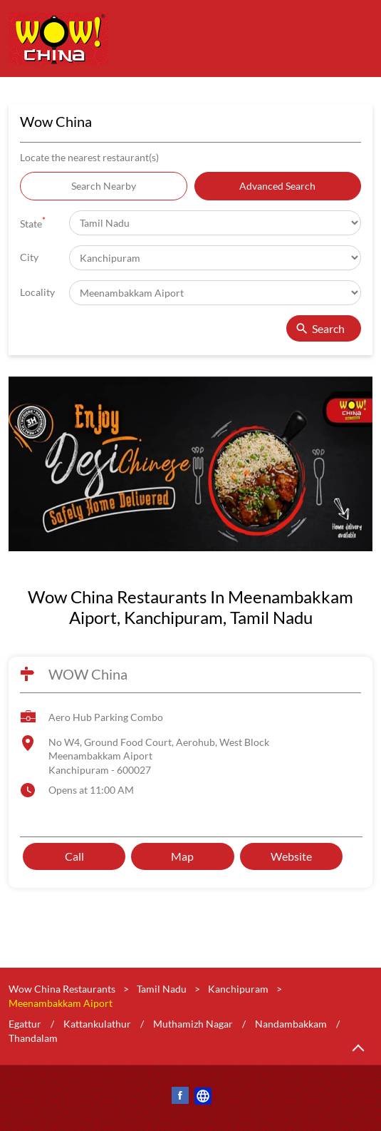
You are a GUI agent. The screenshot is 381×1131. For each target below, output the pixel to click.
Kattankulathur (97, 1024)
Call (74, 856)
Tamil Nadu (162, 989)
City (29, 257)
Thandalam (33, 1038)
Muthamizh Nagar (193, 1024)
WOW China (87, 673)
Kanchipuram (238, 989)
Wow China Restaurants (63, 989)
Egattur (25, 1024)
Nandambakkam (291, 1024)
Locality (37, 292)
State (33, 222)
